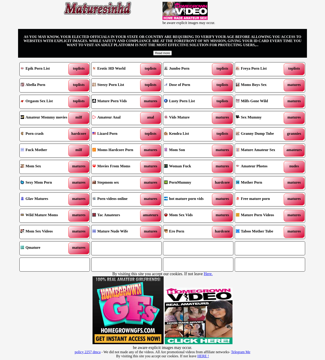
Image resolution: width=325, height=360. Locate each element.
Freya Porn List (261, 69)
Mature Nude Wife (117, 232)
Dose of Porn (189, 85)
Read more (162, 53)
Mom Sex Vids (189, 216)
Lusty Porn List (189, 102)
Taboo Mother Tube (261, 232)
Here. (208, 274)
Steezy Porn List (117, 85)
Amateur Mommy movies (46, 118)
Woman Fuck (189, 167)
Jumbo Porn (189, 69)
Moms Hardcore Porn (117, 150)
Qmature (46, 248)
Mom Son (189, 150)
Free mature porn (261, 199)
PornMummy (189, 183)
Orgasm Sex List (46, 102)
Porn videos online (117, 199)
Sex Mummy (261, 118)
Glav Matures (46, 199)
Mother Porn (261, 183)
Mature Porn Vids (117, 102)
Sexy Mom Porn (46, 183)
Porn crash (46, 134)
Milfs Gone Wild (261, 102)
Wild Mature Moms (46, 216)
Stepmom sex (117, 183)
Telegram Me (241, 352)
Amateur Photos (261, 167)
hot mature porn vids (189, 199)
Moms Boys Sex (261, 85)
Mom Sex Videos (46, 232)
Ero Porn (189, 232)
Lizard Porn (117, 134)
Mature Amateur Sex (261, 150)
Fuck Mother (46, 150)
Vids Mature (189, 118)
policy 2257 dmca (88, 352)
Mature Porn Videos (261, 216)
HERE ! (203, 356)
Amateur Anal (117, 118)
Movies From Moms (117, 167)
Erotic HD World (117, 69)
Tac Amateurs (117, 216)
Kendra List (189, 134)
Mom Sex (46, 167)
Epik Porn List (46, 69)
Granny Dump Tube (261, 134)
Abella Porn (46, 85)
